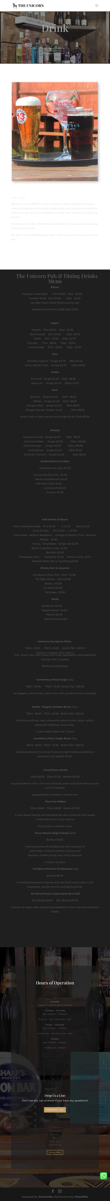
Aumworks (45, 1196)
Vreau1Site (81, 1196)
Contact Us (53, 51)
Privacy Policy (55, 1152)
